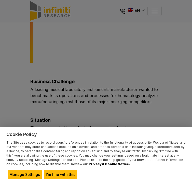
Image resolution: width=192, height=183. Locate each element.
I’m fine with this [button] (60, 174)
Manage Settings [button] (24, 174)
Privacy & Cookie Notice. (109, 164)
